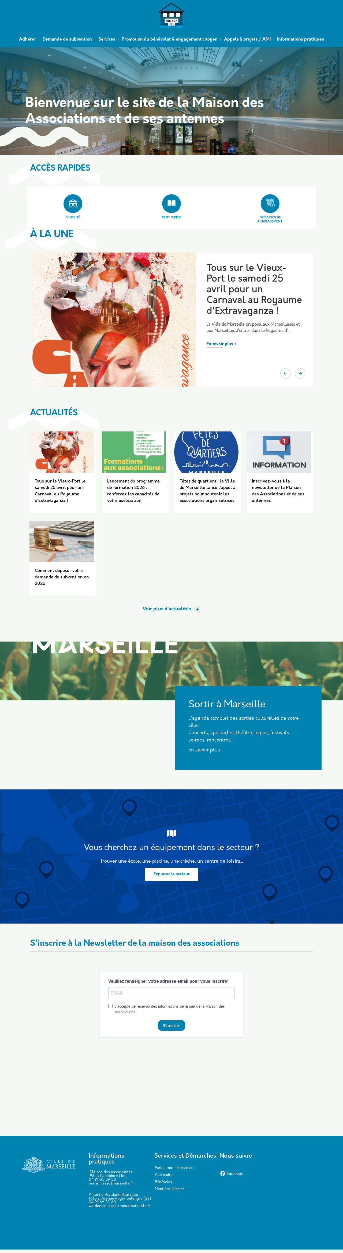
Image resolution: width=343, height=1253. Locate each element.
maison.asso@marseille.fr (111, 1187)
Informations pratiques (300, 39)
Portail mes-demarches (174, 1171)
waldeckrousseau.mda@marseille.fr (119, 1210)
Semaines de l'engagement (270, 208)
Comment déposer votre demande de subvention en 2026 (62, 580)
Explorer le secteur (172, 878)
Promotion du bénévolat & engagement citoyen (170, 39)
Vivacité (73, 206)
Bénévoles (163, 1185)
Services (106, 39)
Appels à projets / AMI (247, 39)
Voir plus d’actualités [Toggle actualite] (167, 612)
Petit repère (171, 206)
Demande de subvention (67, 39)
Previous (285, 373)
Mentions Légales (169, 1192)
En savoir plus (220, 344)
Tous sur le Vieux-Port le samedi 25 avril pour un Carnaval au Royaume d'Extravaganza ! (254, 290)
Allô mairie (164, 1178)
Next (300, 373)
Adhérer (27, 39)
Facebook (231, 1177)
